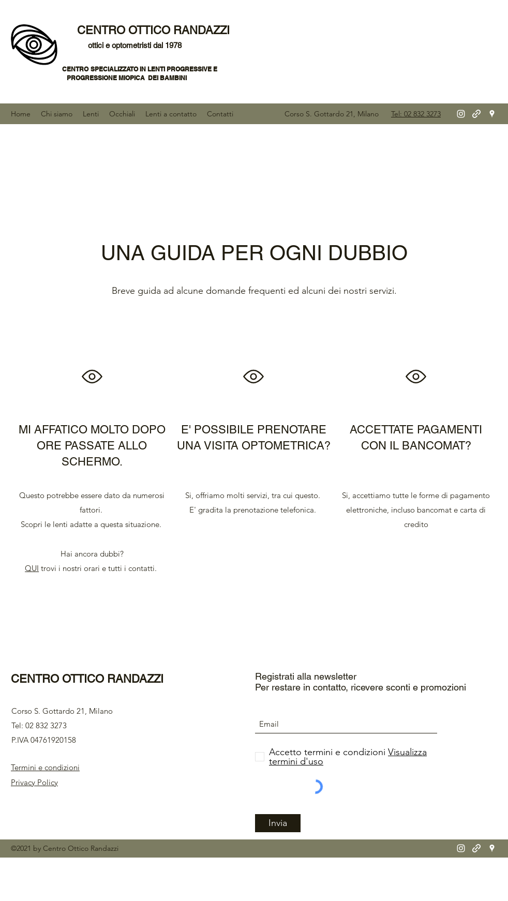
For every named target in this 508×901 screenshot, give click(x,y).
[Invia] (278, 823)
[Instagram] (461, 114)
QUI (32, 568)
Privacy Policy (34, 782)
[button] (57, 114)
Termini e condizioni (45, 767)
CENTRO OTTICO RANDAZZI (155, 30)
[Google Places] (492, 114)
